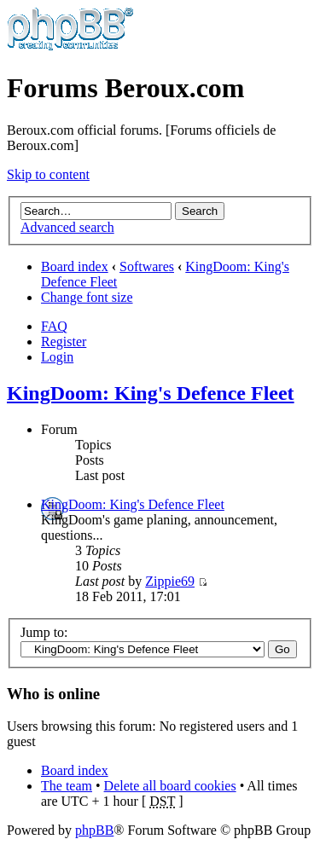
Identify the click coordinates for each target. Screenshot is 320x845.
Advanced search (67, 227)
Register (63, 341)
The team (66, 785)
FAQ (54, 326)
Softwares (146, 266)
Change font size (87, 297)
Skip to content (48, 174)
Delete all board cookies (170, 785)
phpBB (94, 830)
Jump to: (44, 632)
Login (57, 357)
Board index (74, 266)
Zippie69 (170, 581)
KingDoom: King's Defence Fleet (150, 393)
